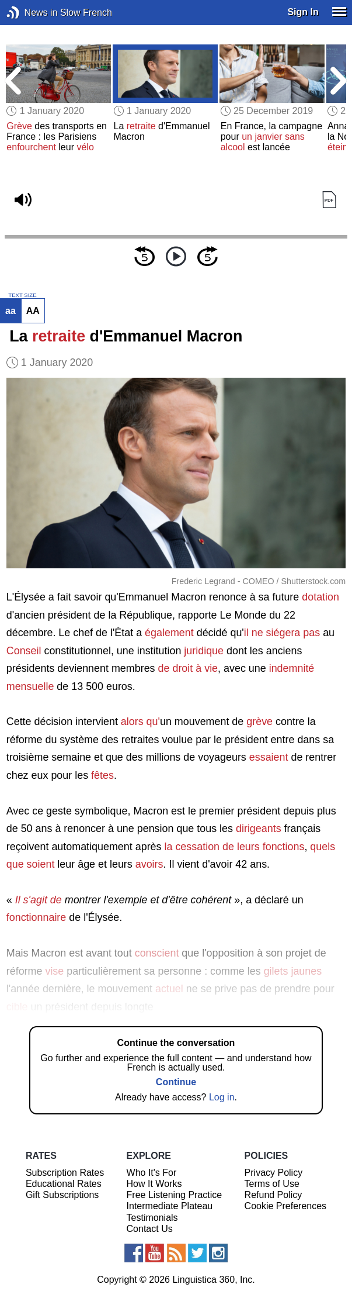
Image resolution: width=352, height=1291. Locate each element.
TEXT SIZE (22, 295)
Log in (222, 1097)
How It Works (154, 1184)
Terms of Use (272, 1184)
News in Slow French (31, 13)
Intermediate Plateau (170, 1206)
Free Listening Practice (174, 1195)
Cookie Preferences (286, 1206)
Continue (176, 1082)
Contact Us (150, 1229)
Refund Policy (273, 1195)
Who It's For (152, 1173)
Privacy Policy (274, 1173)
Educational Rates (64, 1184)
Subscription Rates (65, 1173)
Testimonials (152, 1218)
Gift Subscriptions (62, 1195)
